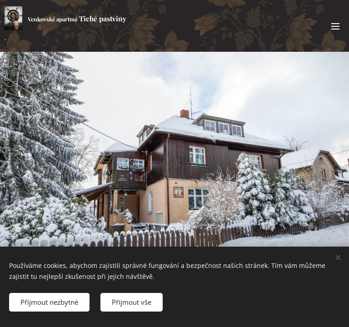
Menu (335, 26)
